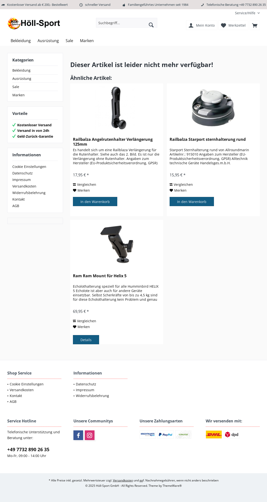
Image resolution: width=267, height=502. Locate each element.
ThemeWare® (172, 486)
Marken (18, 95)
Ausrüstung (21, 78)
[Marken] (87, 41)
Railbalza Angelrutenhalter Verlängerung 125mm (113, 142)
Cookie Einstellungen (29, 166)
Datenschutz (22, 173)
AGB (15, 205)
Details (86, 339)
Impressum (21, 179)
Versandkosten (24, 186)
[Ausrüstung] (48, 41)
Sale (15, 86)
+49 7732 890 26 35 (28, 449)
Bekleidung (21, 70)
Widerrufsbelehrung (29, 192)
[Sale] (69, 41)
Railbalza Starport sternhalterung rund (208, 139)
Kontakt (18, 199)
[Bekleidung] (20, 41)
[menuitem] (245, 13)
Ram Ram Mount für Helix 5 (99, 275)
